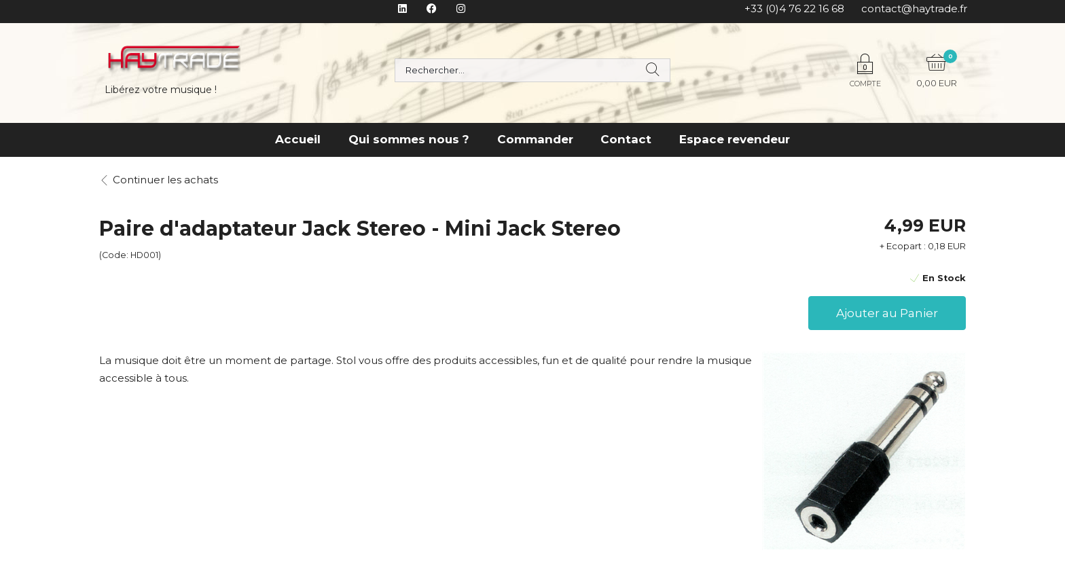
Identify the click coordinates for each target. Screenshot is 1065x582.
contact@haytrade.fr (914, 8)
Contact (625, 139)
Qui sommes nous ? (408, 139)
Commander (535, 139)
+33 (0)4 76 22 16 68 (794, 8)
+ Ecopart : (903, 245)
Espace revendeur (734, 139)
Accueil (298, 139)
